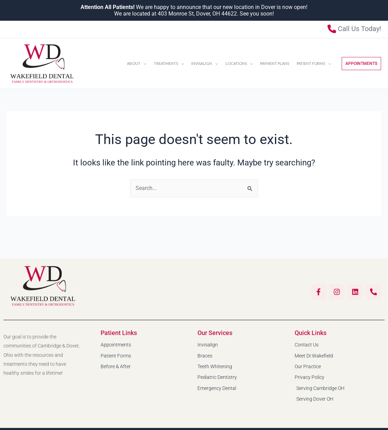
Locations (239, 63)
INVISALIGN (204, 63)
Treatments (169, 63)
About (136, 63)
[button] (143, 63)
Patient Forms (314, 63)
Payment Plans (274, 63)
